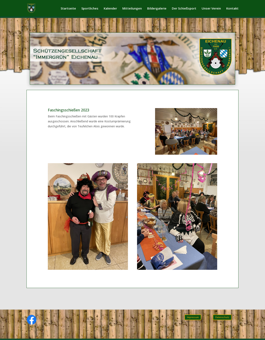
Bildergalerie (156, 8)
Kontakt (232, 8)
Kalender (110, 8)
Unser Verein (211, 8)
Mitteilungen (132, 8)
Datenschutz (222, 317)
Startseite (68, 8)
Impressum (193, 317)
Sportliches (89, 8)
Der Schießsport (184, 8)
